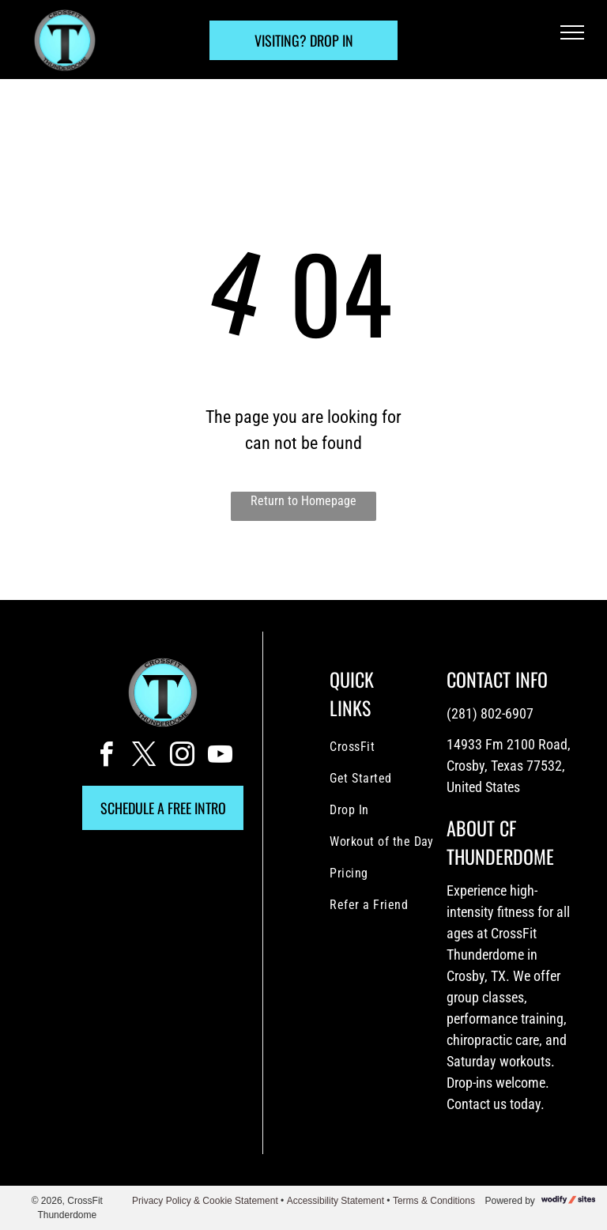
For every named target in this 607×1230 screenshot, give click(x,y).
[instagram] (182, 757)
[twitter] (144, 757)
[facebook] (106, 757)
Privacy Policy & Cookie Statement (205, 1200)
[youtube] (219, 757)
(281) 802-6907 (490, 713)
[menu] (572, 32)
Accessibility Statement (335, 1200)
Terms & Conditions (434, 1200)
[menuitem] (394, 747)
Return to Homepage (303, 500)
